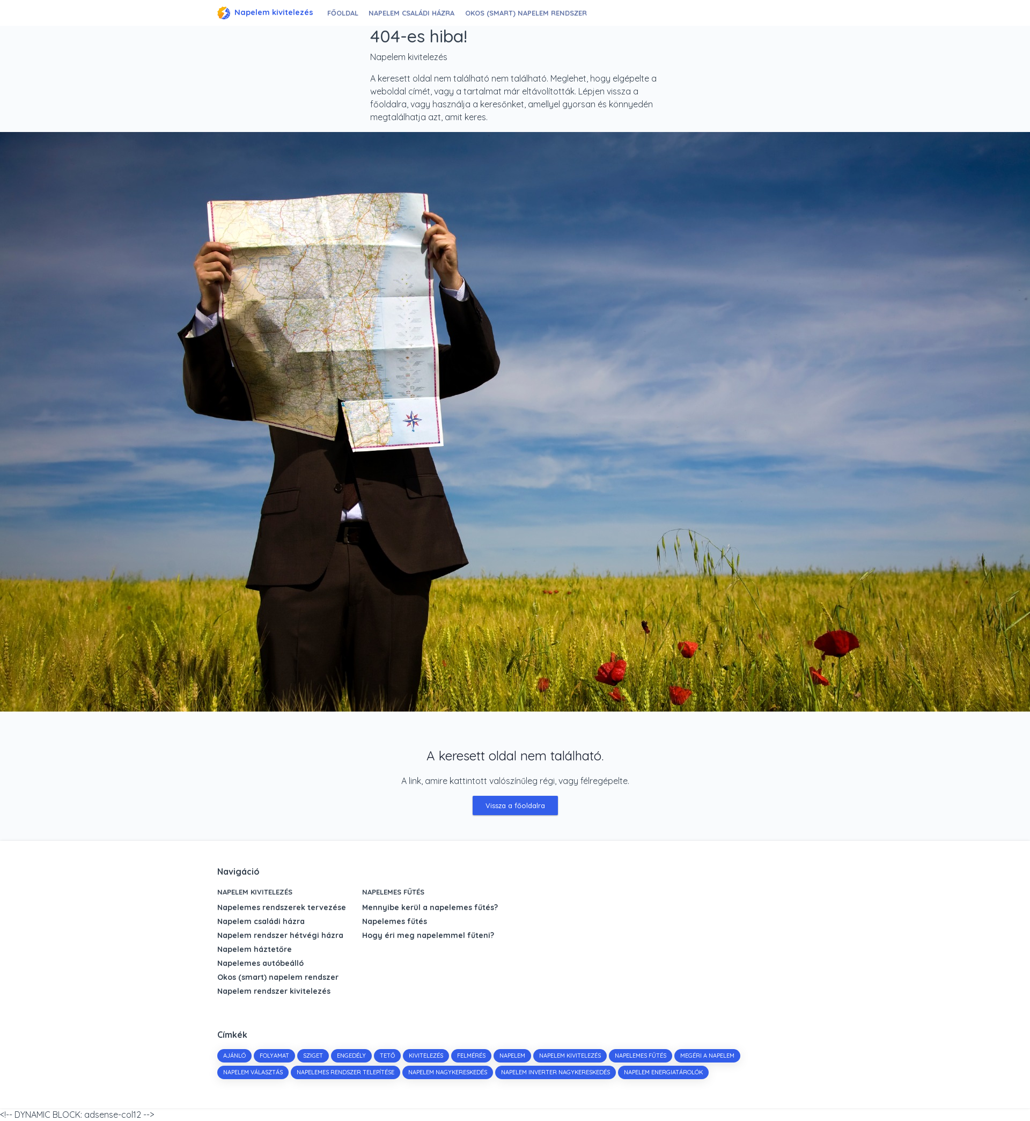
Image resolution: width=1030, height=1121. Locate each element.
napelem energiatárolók (663, 1072)
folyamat (274, 1055)
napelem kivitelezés (570, 1055)
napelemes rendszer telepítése (345, 1072)
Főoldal (344, 13)
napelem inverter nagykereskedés (555, 1072)
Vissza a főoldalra (515, 805)
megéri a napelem (707, 1055)
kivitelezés (426, 1055)
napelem (512, 1055)
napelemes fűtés (640, 1055)
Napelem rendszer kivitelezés (273, 991)
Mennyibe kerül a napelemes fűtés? (430, 907)
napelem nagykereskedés (447, 1072)
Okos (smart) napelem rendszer (529, 13)
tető (387, 1055)
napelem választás (253, 1072)
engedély (351, 1055)
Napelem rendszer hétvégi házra (280, 935)
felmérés (471, 1055)
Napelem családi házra (415, 13)
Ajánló (234, 1055)
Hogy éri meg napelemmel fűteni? (428, 935)
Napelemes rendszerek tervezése (281, 907)
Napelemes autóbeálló (260, 963)
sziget (313, 1055)
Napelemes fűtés (393, 892)
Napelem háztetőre (254, 949)
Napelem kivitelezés (265, 12)
